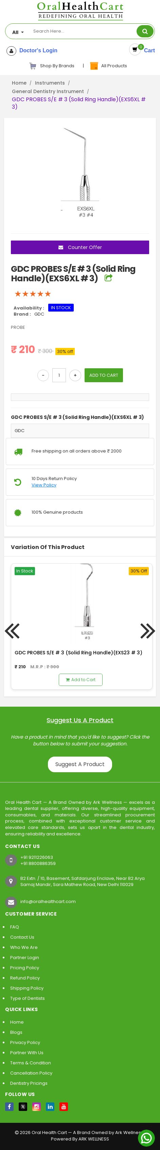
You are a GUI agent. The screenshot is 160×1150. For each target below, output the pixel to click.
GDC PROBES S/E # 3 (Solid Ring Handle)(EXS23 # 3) (78, 652)
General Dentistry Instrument (48, 91)
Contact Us (22, 937)
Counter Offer (80, 247)
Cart (148, 50)
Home (19, 82)
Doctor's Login (36, 51)
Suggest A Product (80, 764)
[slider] (33, 294)
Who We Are (24, 947)
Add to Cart (80, 680)
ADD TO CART (103, 375)
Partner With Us (26, 1052)
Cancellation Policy (31, 1073)
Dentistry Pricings (29, 1083)
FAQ (14, 927)
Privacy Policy (25, 1042)
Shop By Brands (51, 66)
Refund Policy (25, 978)
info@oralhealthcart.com (48, 901)
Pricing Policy (24, 968)
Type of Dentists (27, 998)
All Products (108, 66)
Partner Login (24, 957)
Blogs (16, 1032)
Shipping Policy (26, 988)
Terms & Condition (30, 1063)
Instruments (50, 82)
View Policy (44, 485)
